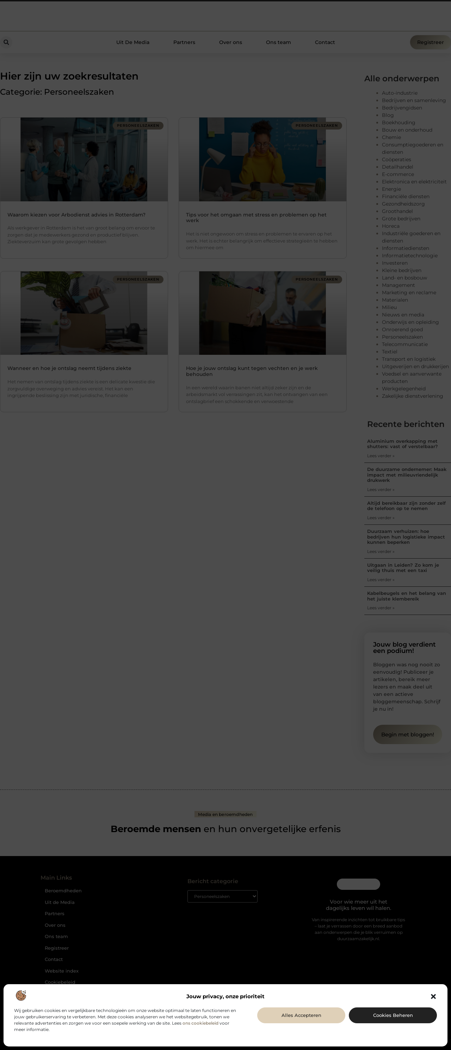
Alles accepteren (301, 1015)
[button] (433, 996)
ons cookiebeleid (200, 1023)
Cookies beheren (393, 1015)
